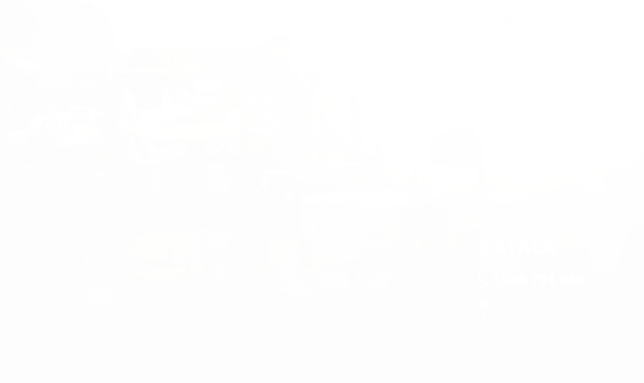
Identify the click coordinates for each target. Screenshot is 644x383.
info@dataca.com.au (530, 303)
